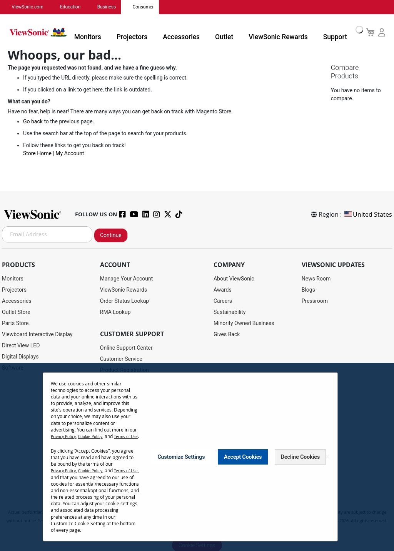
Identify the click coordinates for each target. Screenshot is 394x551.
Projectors (152, 32)
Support (326, 32)
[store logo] (50, 31)
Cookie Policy (96, 432)
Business (97, 6)
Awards (223, 288)
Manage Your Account (126, 277)
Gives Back (227, 333)
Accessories (194, 32)
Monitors (113, 32)
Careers (223, 300)
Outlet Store (16, 311)
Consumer (130, 6)
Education (65, 6)
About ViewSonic (234, 277)
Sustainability (229, 311)
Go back (33, 121)
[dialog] (197, 455)
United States (367, 213)
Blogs (308, 288)
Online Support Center (126, 347)
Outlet (231, 32)
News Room (316, 277)
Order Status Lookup (124, 300)
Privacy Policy (65, 432)
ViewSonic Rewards (277, 32)
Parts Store (15, 322)
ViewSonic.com (26, 6)
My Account (69, 153)
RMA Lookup (115, 311)
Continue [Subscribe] (111, 234)
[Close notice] (327, 456)
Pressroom (315, 300)
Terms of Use (65, 439)
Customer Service (121, 358)
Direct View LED (21, 344)
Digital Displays (20, 355)
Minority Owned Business (244, 322)
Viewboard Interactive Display (37, 333)
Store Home (37, 153)
